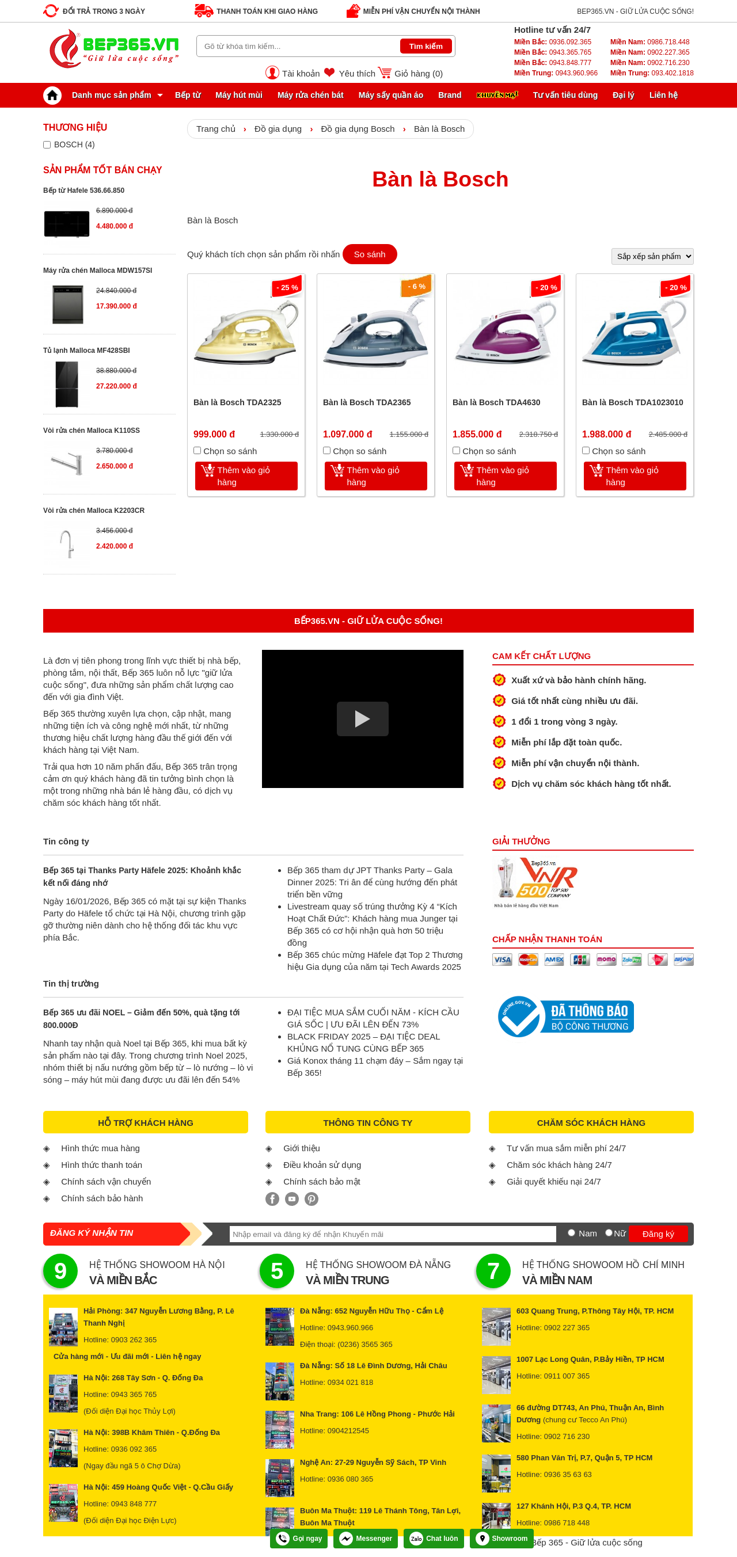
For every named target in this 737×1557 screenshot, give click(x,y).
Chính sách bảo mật (321, 1181)
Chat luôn (433, 1538)
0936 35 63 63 (568, 1474)
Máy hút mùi (239, 95)
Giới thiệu (301, 1148)
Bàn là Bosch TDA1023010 (632, 402)
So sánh (370, 254)
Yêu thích (357, 73)
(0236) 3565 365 (364, 1344)
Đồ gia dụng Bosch (358, 129)
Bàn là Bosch (439, 129)
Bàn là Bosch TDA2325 (237, 402)
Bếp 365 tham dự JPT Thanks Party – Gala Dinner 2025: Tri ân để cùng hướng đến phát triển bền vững (372, 882)
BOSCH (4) (74, 144)
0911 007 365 (567, 1376)
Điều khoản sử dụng (322, 1165)
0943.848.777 (552, 63)
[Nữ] (609, 1232)
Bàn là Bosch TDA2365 (367, 402)
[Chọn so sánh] (197, 450)
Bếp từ (187, 95)
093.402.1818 (652, 73)
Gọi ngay (299, 1538)
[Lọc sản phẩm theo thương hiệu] (47, 145)
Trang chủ (215, 129)
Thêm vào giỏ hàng (244, 476)
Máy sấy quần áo (391, 95)
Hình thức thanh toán (101, 1165)
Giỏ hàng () (418, 73)
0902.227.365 (650, 52)
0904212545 (348, 1430)
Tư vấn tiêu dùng (565, 95)
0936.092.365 (552, 42)
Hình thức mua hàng (100, 1148)
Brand (449, 95)
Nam (588, 1233)
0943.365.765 (552, 52)
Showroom (502, 1538)
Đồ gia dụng (278, 129)
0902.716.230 (650, 63)
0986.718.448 (650, 42)
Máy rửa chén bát (311, 95)
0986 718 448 (567, 1522)
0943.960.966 (556, 73)
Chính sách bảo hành (102, 1198)
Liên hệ (663, 95)
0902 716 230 (567, 1436)
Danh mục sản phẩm (100, 95)
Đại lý (624, 95)
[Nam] (571, 1232)
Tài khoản (301, 73)
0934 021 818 (351, 1382)
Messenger (365, 1538)
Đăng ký (658, 1234)
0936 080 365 (351, 1479)
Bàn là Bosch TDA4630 (497, 402)
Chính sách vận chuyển (106, 1181)
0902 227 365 (567, 1327)
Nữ (620, 1233)
